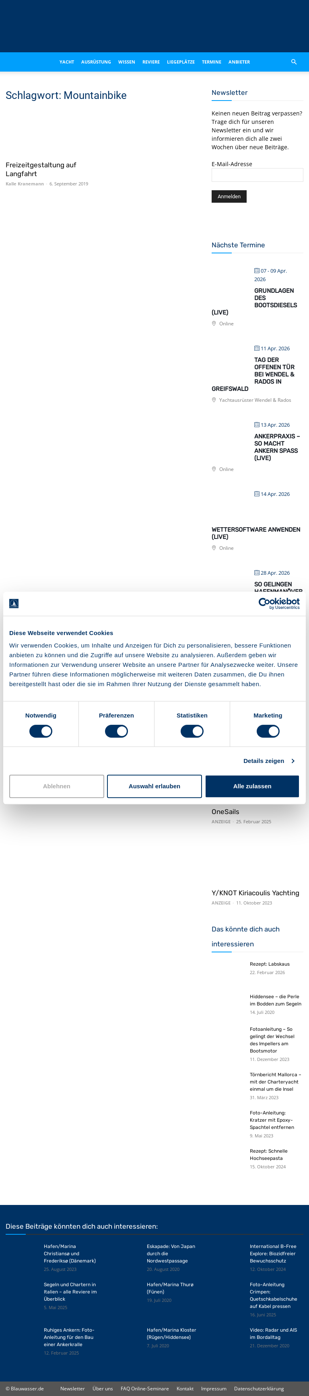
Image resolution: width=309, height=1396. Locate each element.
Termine (211, 62)
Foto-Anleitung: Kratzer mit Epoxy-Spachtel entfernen (272, 1120)
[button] (293, 62)
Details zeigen (263, 760)
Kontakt (185, 1388)
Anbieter (239, 62)
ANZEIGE (221, 821)
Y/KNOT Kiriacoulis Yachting (255, 893)
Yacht (67, 62)
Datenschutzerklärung (259, 1388)
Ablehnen (56, 786)
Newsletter (72, 1388)
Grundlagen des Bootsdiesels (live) (254, 301)
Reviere (151, 62)
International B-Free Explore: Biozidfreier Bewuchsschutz (273, 1254)
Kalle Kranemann (25, 184)
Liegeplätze (181, 62)
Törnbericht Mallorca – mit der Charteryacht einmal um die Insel (275, 1082)
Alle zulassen (252, 786)
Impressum (214, 1388)
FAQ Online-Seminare (145, 1388)
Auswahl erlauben (154, 786)
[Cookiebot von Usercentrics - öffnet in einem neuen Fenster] (264, 604)
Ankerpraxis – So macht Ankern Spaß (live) (277, 447)
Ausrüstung (96, 62)
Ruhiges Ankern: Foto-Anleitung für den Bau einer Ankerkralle (69, 1337)
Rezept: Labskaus (270, 964)
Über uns (103, 1388)
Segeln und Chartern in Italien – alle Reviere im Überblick (70, 1292)
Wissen (126, 62)
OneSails (225, 812)
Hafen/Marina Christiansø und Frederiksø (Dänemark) (70, 1254)
